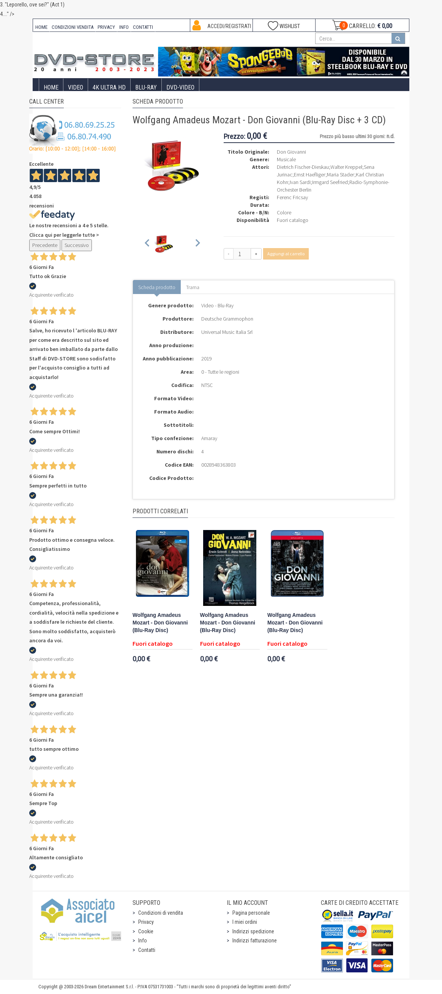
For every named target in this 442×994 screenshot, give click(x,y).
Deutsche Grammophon (227, 318)
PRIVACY (106, 27)
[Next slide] (197, 244)
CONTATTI (143, 27)
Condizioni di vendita (160, 913)
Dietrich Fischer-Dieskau (303, 167)
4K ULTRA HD (109, 87)
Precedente (44, 245)
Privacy (146, 922)
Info (142, 940)
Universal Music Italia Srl (227, 332)
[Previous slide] (148, 244)
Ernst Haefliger (309, 174)
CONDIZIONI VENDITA (72, 27)
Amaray (209, 438)
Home (51, 87)
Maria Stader (340, 174)
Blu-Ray (146, 87)
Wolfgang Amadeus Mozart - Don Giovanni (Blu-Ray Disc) (160, 622)
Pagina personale (251, 913)
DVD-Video (180, 87)
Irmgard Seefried (330, 182)
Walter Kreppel (346, 167)
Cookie (145, 931)
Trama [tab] (192, 287)
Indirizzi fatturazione (254, 940)
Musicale (286, 159)
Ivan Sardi (300, 182)
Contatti (146, 950)
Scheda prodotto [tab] (156, 287)
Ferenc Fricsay (292, 197)
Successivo (77, 245)
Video (75, 87)
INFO (124, 27)
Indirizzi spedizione (253, 931)
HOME (41, 27)
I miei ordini (244, 922)
